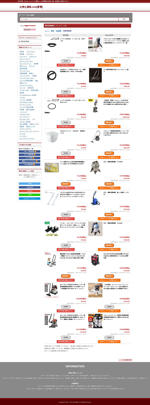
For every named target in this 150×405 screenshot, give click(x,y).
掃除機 (22, 54)
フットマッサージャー (27, 78)
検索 (123, 19)
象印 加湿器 (30, 109)
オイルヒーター (25, 119)
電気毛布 (31, 87)
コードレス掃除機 (25, 100)
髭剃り (31, 73)
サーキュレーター (25, 104)
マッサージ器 (24, 90)
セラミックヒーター (26, 61)
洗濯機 (36, 63)
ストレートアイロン (26, 85)
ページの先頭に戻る (125, 360)
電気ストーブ (30, 126)
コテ (33, 119)
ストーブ (23, 87)
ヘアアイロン (30, 51)
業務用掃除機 (25, 41)
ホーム (47, 31)
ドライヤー (30, 54)
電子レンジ (23, 66)
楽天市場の (65, 65)
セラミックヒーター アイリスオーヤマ (29, 132)
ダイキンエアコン (25, 129)
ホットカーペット (25, 63)
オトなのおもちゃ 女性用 (28, 95)
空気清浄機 (34, 90)
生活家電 (58, 31)
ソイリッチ (23, 112)
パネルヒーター (25, 114)
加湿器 (22, 51)
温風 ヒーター (34, 124)
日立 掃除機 (23, 124)
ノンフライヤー (25, 75)
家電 (52, 31)
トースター (23, 136)
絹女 (36, 80)
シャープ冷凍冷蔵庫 (26, 80)
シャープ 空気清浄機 (26, 107)
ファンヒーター (25, 71)
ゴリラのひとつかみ (26, 102)
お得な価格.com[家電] (31, 7)
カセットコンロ (25, 59)
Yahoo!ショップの (109, 65)
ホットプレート (25, 116)
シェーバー (23, 56)
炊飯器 (22, 126)
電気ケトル (23, 83)
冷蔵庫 (34, 75)
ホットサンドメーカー (27, 138)
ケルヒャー (33, 56)
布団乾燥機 (23, 73)
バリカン (23, 97)
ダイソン (32, 66)
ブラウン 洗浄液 (25, 121)
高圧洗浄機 (23, 68)
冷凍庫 (22, 109)
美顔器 (22, 92)
